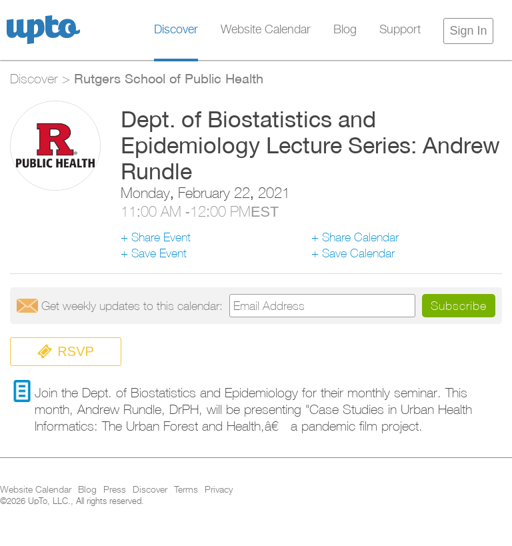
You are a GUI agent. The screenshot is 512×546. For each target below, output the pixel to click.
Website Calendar (266, 30)
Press (114, 490)
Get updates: (132, 306)
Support (400, 30)
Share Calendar (360, 237)
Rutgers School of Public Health (168, 78)
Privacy (219, 490)
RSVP (65, 351)
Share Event (161, 237)
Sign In (468, 30)
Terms (186, 490)
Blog (345, 30)
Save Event (159, 253)
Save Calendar (358, 253)
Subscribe (459, 306)
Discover (176, 30)
